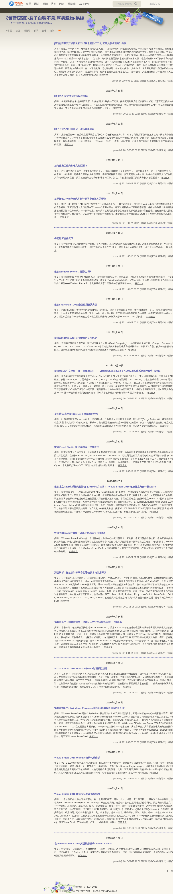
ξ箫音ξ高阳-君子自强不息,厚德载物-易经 (45, 18)
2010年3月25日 (114, 702)
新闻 (45, 3)
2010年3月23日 (114, 752)
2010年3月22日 (114, 788)
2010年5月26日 (114, 567)
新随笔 (27, 30)
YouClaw (84, 3)
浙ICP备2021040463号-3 (105, 891)
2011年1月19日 (114, 299)
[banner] (14, 3)
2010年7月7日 (114, 481)
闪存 (62, 3)
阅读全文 (103, 75)
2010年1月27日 (114, 838)
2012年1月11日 (114, 160)
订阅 (52, 30)
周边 (37, 3)
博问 (53, 3)
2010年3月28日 (114, 663)
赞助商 (72, 3)
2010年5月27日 (114, 527)
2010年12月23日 (114, 365)
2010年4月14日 (114, 616)
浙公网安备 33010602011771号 (72, 891)
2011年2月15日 (114, 233)
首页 (18, 30)
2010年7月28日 (114, 408)
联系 (36, 30)
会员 (28, 3)
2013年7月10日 (114, 90)
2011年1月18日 (114, 332)
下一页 (169, 871)
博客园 (8, 30)
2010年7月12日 (114, 441)
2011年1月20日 (114, 266)
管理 (44, 30)
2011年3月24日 (114, 193)
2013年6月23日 (114, 123)
